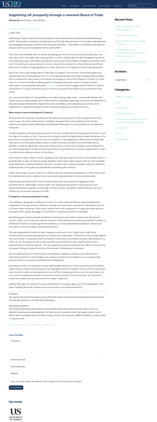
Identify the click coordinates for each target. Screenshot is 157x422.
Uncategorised (122, 139)
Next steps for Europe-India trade (131, 62)
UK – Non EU (122, 128)
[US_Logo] (16, 409)
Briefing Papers (123, 108)
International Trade (125, 113)
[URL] (53, 373)
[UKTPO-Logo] (11, 2)
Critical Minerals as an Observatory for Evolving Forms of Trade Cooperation (131, 52)
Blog (118, 102)
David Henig (15, 325)
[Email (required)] (53, 366)
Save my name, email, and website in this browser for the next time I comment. (46, 381)
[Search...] (141, 5)
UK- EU (40, 29)
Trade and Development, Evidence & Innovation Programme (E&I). (131, 121)
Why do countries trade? (127, 35)
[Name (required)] (53, 359)
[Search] (130, 5)
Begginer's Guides (124, 96)
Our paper (51, 85)
